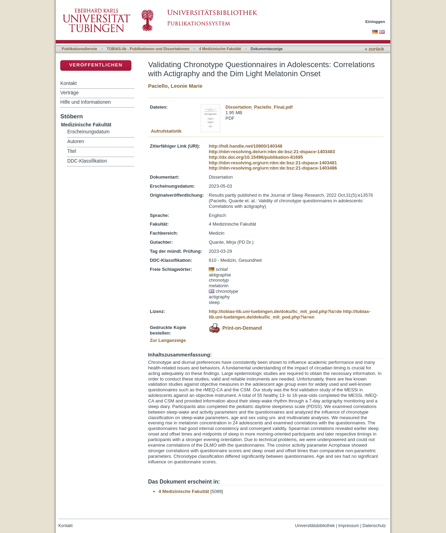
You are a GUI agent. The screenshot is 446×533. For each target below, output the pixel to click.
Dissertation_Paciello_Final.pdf (259, 107)
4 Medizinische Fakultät (220, 49)
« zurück (374, 49)
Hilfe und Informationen (85, 102)
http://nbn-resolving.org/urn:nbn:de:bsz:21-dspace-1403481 (273, 162)
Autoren (75, 141)
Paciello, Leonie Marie (175, 86)
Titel (71, 151)
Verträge (69, 92)
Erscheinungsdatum (88, 131)
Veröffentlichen (95, 65)
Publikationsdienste (79, 49)
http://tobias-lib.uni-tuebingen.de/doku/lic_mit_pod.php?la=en (289, 314)
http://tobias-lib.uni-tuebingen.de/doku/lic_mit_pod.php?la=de (275, 311)
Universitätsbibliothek (315, 525)
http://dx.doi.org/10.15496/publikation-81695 (256, 157)
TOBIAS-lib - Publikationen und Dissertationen (148, 49)
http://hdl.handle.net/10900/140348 (245, 146)
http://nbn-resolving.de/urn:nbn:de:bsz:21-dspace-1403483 (272, 151)
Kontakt (68, 83)
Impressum (348, 525)
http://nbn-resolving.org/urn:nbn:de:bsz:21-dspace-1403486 (273, 168)
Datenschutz (374, 525)
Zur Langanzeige (168, 340)
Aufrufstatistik (166, 131)
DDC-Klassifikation (87, 161)
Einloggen (375, 21)
